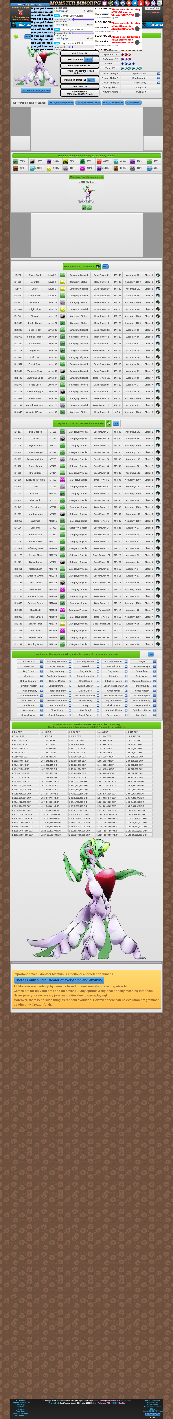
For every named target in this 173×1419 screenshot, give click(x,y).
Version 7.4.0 (153, 8)
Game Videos (152, 1405)
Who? (91, 80)
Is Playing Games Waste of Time (20, 18)
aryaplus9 (141, 87)
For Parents (20, 1400)
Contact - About (98, 1400)
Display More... (134, 103)
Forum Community (152, 1400)
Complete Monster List (21, 1402)
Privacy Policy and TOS (100, 1403)
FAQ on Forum (20, 1415)
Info (40, 5)
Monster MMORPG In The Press (118, 1400)
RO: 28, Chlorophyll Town (61, 103)
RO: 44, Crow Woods (113, 103)
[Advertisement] (59, 28)
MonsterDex (21, 1407)
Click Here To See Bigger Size (36, 90)
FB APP (115, 1403)
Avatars (21, 1409)
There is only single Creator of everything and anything (59, 980)
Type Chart (20, 1411)
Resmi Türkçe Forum (152, 1407)
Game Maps (20, 1405)
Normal (88, 59)
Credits (122, 1403)
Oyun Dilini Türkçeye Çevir (20, 11)
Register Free (152, 1402)
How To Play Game (20, 1413)
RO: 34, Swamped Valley (88, 103)
